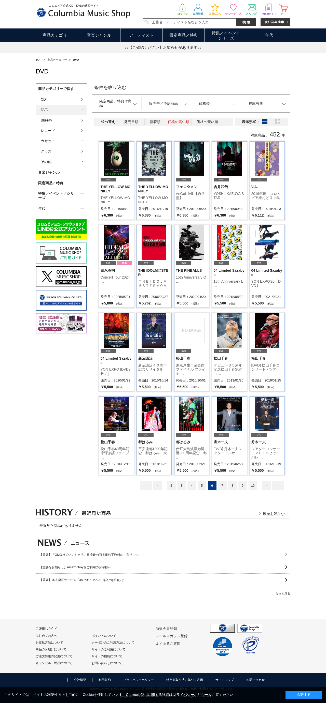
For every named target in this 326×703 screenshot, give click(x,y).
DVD (44, 110)
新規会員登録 (166, 628)
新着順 (155, 122)
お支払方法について (49, 642)
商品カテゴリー (57, 35)
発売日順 (131, 122)
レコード (48, 131)
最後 (278, 485)
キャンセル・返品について (54, 663)
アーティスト (141, 35)
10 (252, 485)
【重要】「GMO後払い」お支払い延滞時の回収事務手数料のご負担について (92, 555)
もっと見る (282, 593)
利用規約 (105, 680)
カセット (48, 141)
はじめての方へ (46, 635)
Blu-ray (46, 120)
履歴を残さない (275, 514)
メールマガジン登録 (172, 636)
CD (43, 99)
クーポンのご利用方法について (113, 642)
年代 (269, 35)
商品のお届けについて (51, 649)
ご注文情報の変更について (54, 656)
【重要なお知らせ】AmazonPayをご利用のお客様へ (75, 567)
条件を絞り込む (110, 87)
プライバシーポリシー (138, 680)
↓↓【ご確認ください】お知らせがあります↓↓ (163, 47)
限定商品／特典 (183, 35)
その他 (46, 162)
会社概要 (80, 680)
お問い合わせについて (107, 663)
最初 (146, 485)
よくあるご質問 (168, 643)
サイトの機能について (107, 656)
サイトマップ (224, 680)
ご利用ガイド (46, 628)
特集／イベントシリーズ (226, 35)
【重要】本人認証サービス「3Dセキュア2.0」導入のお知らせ (81, 580)
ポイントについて (104, 635)
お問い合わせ (255, 680)
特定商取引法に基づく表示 (184, 680)
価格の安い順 (207, 122)
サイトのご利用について (108, 649)
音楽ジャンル (99, 35)
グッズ (46, 151)
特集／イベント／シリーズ (56, 195)
